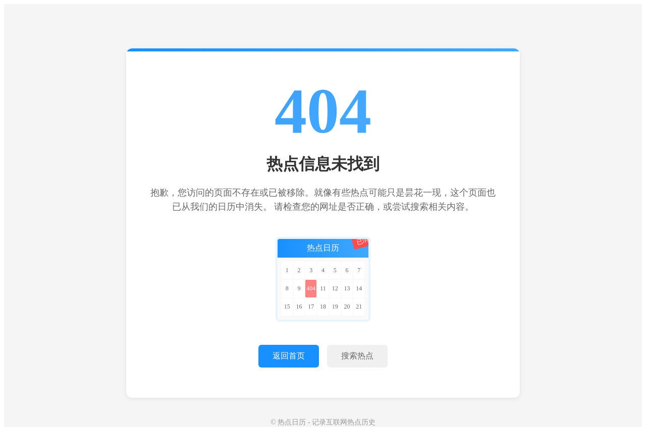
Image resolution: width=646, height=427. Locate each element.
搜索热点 (357, 355)
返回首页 (289, 355)
